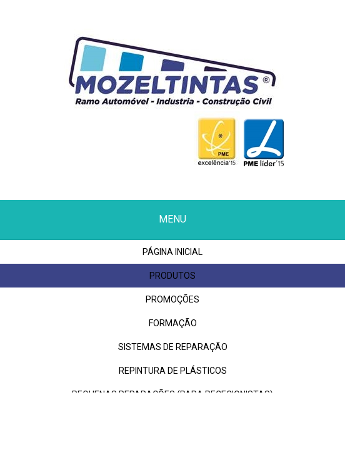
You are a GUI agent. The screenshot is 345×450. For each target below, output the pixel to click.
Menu (172, 219)
